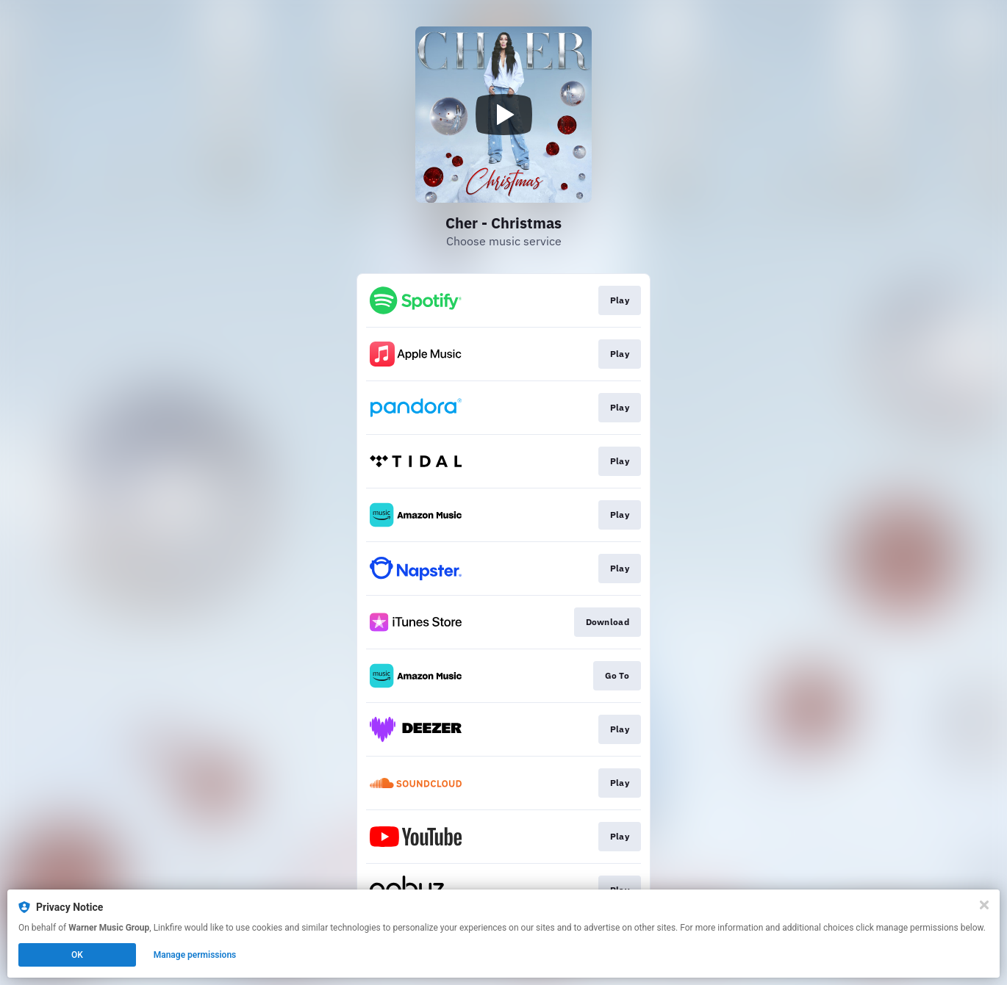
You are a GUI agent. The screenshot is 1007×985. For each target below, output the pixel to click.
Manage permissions (195, 955)
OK (77, 955)
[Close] (984, 905)
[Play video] (503, 114)
